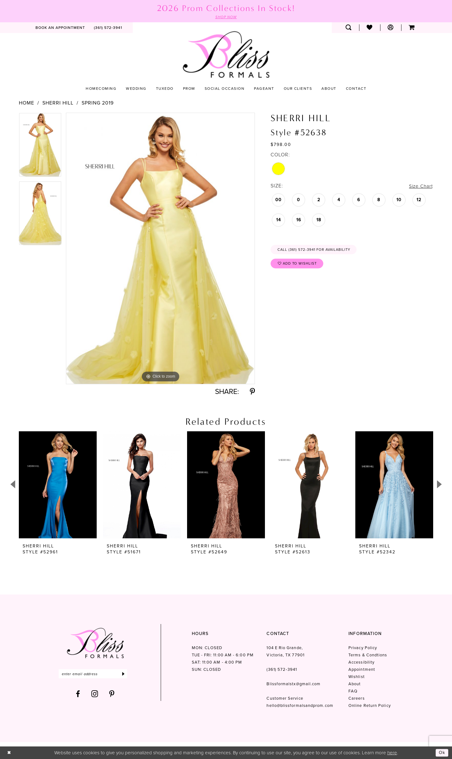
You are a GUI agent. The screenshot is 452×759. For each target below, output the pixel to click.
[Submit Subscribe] (128, 674)
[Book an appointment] (60, 28)
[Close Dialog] (9, 752)
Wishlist (356, 677)
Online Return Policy (369, 706)
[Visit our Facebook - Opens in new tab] (78, 694)
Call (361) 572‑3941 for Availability (316, 250)
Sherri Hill (57, 103)
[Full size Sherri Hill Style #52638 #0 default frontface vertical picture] (160, 248)
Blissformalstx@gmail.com (293, 684)
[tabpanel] (40, 147)
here (392, 752)
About (354, 684)
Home (26, 103)
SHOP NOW (226, 17)
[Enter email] (95, 674)
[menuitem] (60, 28)
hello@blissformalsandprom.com (299, 706)
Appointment (361, 670)
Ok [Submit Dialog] (442, 752)
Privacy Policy (362, 648)
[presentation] (58, 485)
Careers (356, 699)
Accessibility (361, 662)
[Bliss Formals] (226, 54)
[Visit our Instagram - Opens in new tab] (94, 695)
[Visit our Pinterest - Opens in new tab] (112, 694)
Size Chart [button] (420, 186)
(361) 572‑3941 (281, 670)
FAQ (353, 691)
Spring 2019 (98, 103)
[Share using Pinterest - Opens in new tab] (252, 392)
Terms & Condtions (367, 655)
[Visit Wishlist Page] (369, 28)
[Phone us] (107, 28)
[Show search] (348, 28)
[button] (390, 28)
